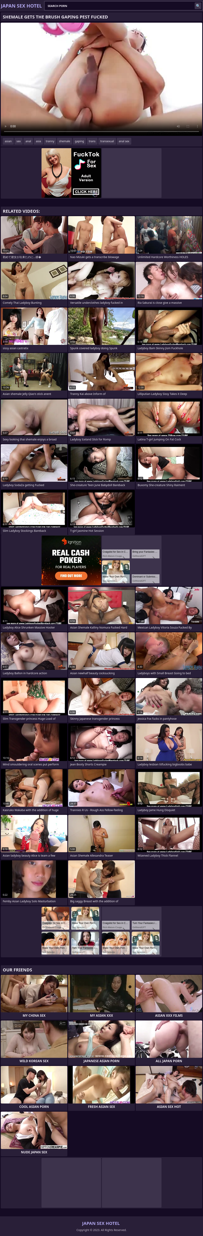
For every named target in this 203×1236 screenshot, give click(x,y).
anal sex (124, 141)
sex (18, 141)
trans (92, 141)
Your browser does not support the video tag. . (101, 79)
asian (8, 141)
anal (28, 141)
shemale (64, 141)
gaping (79, 141)
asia (38, 141)
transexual (107, 141)
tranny (50, 141)
